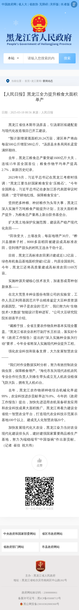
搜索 (67, 58)
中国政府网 (9, 4)
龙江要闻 (36, 81)
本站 (11, 58)
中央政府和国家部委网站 (19, 533)
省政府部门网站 (13, 547)
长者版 (65, 4)
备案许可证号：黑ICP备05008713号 (39, 598)
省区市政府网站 (52, 533)
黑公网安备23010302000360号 (39, 604)
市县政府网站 (51, 547)
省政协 (33, 4)
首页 (27, 81)
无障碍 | (44, 4)
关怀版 (54, 4)
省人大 (22, 4)
